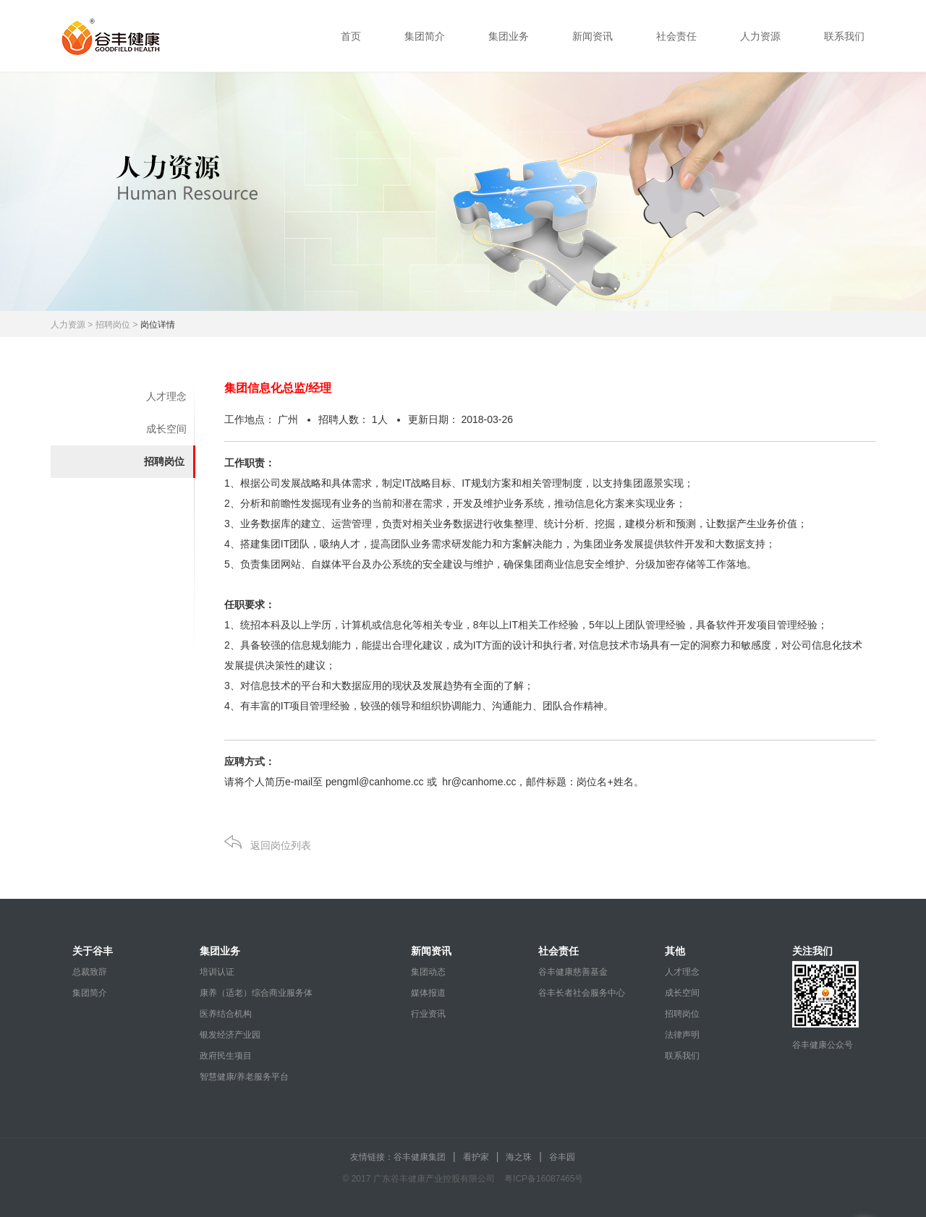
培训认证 (217, 972)
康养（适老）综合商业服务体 (256, 993)
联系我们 (844, 36)
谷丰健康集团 (420, 1157)
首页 (351, 36)
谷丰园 (562, 1157)
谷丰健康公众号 (822, 1045)
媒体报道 (428, 993)
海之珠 (519, 1157)
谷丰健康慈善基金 (573, 972)
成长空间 (166, 429)
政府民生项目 (226, 1056)
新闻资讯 (592, 36)
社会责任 (676, 36)
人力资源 (760, 36)
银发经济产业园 (230, 1035)
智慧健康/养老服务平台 (244, 1077)
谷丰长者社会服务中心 (581, 993)
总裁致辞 (89, 972)
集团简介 (424, 36)
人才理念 (166, 396)
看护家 (476, 1157)
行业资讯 (428, 1014)
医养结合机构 (226, 1014)
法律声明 (682, 1035)
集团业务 (508, 36)
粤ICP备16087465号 (543, 1179)
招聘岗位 (164, 461)
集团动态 (428, 972)
